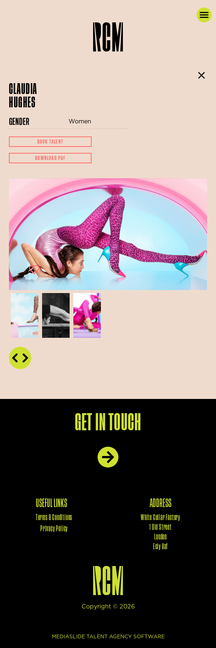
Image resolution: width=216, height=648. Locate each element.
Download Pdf (50, 158)
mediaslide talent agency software (108, 636)
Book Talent (50, 141)
